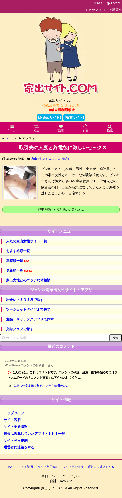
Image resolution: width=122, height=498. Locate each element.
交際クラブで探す (19, 329)
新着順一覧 (17, 261)
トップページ (14, 413)
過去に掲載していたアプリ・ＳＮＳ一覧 (34, 433)
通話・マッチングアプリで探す (30, 319)
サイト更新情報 (16, 427)
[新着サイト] (74, 117)
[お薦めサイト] (49, 117)
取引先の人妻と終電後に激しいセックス (63, 147)
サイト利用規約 (16, 440)
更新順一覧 (19, 270)
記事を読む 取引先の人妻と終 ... (61, 209)
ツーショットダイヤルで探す (28, 309)
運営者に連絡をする (19, 447)
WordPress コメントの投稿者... (26, 365)
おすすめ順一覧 (18, 251)
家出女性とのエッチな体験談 (50, 158)
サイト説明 (12, 420)
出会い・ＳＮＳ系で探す (25, 299)
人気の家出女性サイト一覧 (26, 241)
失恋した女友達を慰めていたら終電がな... (40, 386)
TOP (11, 466)
